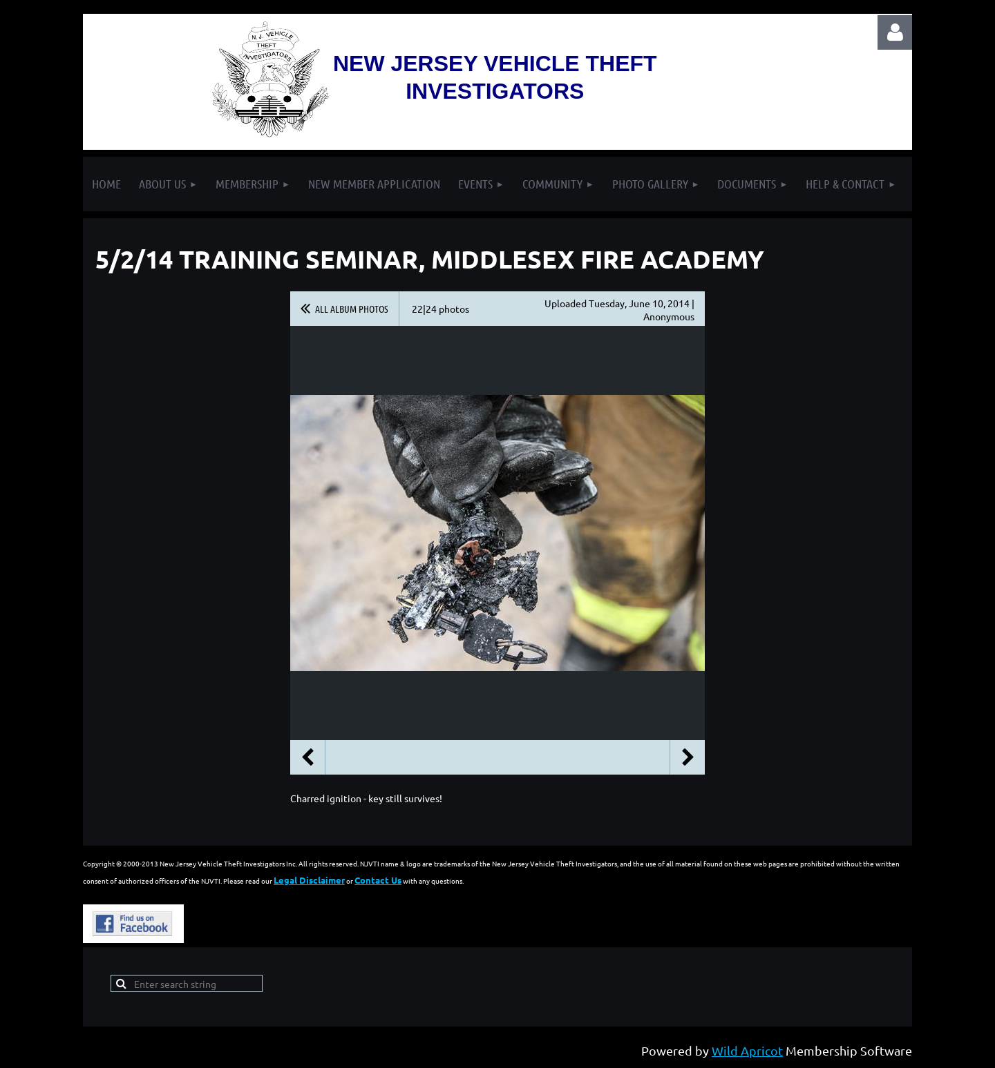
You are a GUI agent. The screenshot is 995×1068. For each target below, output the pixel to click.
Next (687, 757)
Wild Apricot (747, 1050)
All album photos (351, 308)
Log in (895, 32)
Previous (307, 757)
